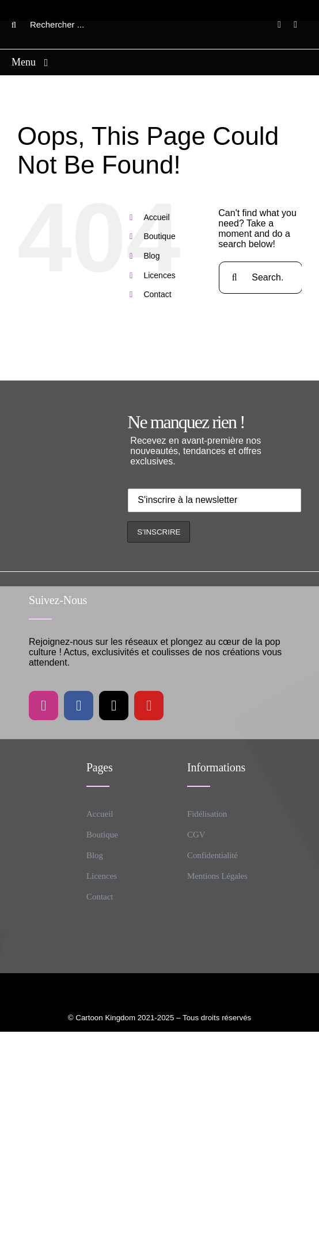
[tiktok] (113, 705)
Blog (151, 255)
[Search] (14, 25)
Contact (157, 294)
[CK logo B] (159, 7)
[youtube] (149, 705)
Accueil (156, 217)
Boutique (159, 236)
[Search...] (260, 278)
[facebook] (78, 705)
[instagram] (43, 705)
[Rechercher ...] (54, 25)
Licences (159, 275)
